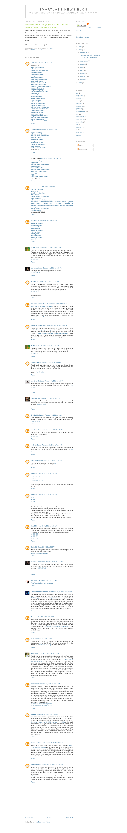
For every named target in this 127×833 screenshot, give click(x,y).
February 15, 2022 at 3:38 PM (54, 430)
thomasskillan (36, 764)
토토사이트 (34, 353)
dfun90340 (34, 473)
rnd (77, 114)
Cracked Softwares (37, 415)
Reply (33, 123)
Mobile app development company (43, 592)
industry (79, 103)
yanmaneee (35, 221)
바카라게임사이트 (37, 480)
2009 (80, 50)
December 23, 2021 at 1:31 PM (57, 325)
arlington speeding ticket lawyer (42, 776)
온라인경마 (34, 291)
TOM (32, 638)
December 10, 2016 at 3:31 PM (50, 158)
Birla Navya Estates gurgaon (41, 306)
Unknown (34, 129)
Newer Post (29, 818)
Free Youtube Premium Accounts (42, 583)
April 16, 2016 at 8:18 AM (43, 62)
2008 (80, 83)
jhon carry (34, 653)
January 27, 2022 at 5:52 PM (50, 398)
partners (79, 109)
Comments (82, 149)
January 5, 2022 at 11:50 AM (49, 345)
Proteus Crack (35, 421)
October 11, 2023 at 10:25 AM (49, 653)
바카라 (33, 478)
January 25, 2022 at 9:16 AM (51, 362)
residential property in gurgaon (42, 330)
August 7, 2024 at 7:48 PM (54, 743)
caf (77, 93)
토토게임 (34, 501)
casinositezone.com (38, 562)
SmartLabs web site (82, 37)
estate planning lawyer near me (41, 705)
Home (49, 818)
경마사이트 (34, 281)
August (82, 64)
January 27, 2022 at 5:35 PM (54, 381)
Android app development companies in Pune (46, 598)
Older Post (69, 818)
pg (55, 463)
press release (80, 111)
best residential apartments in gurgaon (53, 333)
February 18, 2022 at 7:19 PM (52, 445)
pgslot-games (36, 460)
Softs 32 (34, 547)
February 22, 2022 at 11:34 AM (51, 460)
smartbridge (80, 116)
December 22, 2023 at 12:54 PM (49, 684)
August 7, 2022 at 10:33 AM (48, 580)
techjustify (34, 580)
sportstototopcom (37, 430)
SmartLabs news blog (63, 9)
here (42, 45)
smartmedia (80, 119)
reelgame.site (36, 398)
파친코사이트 (41, 404)
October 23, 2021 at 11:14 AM (49, 281)
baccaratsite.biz (36, 268)
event (78, 101)
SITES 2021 (35, 248)
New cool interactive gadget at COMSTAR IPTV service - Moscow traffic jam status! (47, 25)
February (83, 76)
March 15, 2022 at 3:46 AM (48, 494)
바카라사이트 (35, 476)
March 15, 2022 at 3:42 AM (48, 473)
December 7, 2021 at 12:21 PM (57, 304)
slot (55, 465)
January (83, 79)
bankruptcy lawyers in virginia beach (57, 626)
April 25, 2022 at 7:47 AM (54, 562)
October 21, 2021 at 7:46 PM (52, 268)
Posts (80, 145)
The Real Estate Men (38, 304)
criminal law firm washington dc (41, 704)
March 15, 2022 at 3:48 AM (48, 526)
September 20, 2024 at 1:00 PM (52, 764)
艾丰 (33, 62)
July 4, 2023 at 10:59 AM (64, 592)
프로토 (33, 499)
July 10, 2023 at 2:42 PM (46, 617)
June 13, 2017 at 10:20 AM (47, 187)
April (82, 70)
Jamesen (34, 617)
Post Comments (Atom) (42, 822)
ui (41, 49)
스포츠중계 (34, 536)
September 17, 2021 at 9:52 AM (50, 248)
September (84, 61)
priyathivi (34, 684)
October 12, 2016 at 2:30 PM (47, 129)
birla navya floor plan (42, 317)
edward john (35, 714)
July (81, 67)
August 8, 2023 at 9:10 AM (43, 638)
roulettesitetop (36, 362)
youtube (79, 132)
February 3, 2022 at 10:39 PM (55, 415)
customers (35, 49)
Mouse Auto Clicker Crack (39, 553)
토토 (32, 497)
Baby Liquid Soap (45, 645)
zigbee (78, 135)
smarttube (79, 122)
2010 (80, 47)
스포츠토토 (34, 259)
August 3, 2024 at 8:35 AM (49, 714)
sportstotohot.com (37, 381)
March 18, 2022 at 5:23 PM (46, 547)
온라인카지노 (35, 272)
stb (77, 124)
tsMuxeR (79, 127)
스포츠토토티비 (36, 534)
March (82, 73)
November (84, 52)
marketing (79, 106)
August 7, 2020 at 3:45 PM (48, 221)
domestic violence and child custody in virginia (48, 722)
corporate (79, 95)
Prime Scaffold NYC (38, 743)
